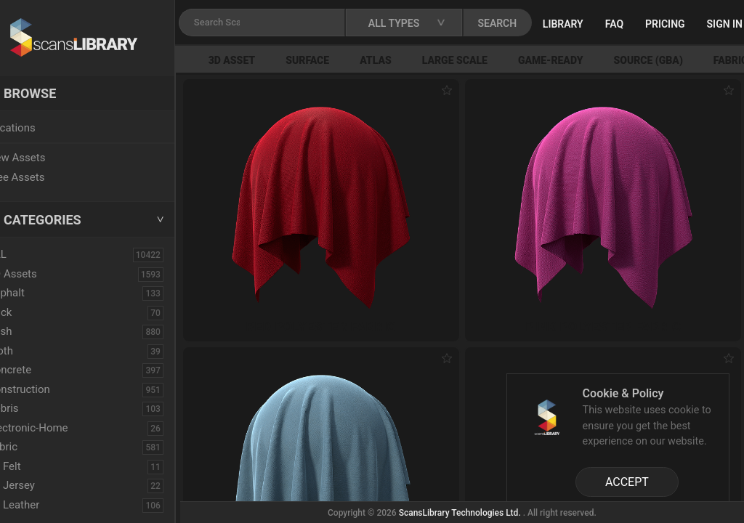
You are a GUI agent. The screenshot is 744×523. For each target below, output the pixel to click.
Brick (31, 312)
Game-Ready (577, 60)
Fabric (34, 446)
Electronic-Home (59, 427)
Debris (34, 408)
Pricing (697, 24)
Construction (50, 389)
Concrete (40, 369)
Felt (43, 466)
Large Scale (481, 60)
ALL (28, 254)
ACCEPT (627, 482)
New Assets (48, 157)
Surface (334, 60)
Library (595, 24)
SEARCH (529, 23)
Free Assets (47, 177)
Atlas (402, 60)
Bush (31, 331)
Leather (52, 504)
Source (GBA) (675, 60)
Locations (43, 127)
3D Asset (259, 60)
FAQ (646, 24)
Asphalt (37, 292)
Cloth (31, 350)
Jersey (50, 485)
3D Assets (43, 273)
